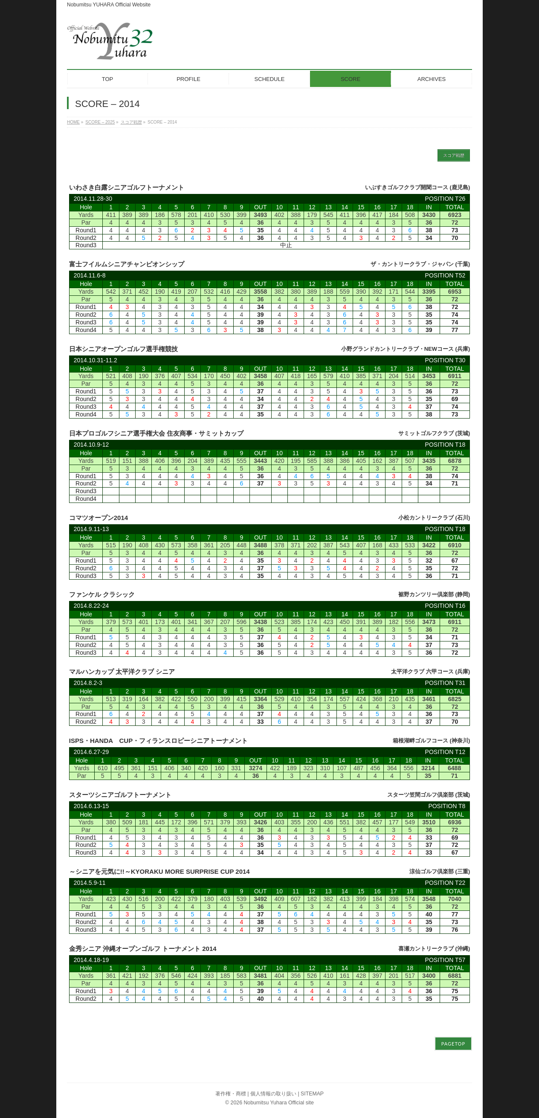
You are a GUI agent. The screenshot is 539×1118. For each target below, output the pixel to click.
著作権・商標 (230, 1092)
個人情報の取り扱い (273, 1092)
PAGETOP (453, 1041)
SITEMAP (312, 1092)
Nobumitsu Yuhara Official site (278, 1101)
